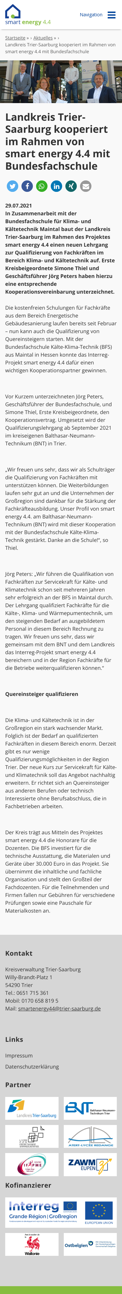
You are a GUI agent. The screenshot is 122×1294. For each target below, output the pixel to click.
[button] (12, 186)
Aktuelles (43, 38)
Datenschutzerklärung (32, 1066)
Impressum (19, 1055)
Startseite (15, 38)
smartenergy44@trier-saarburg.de (59, 1008)
